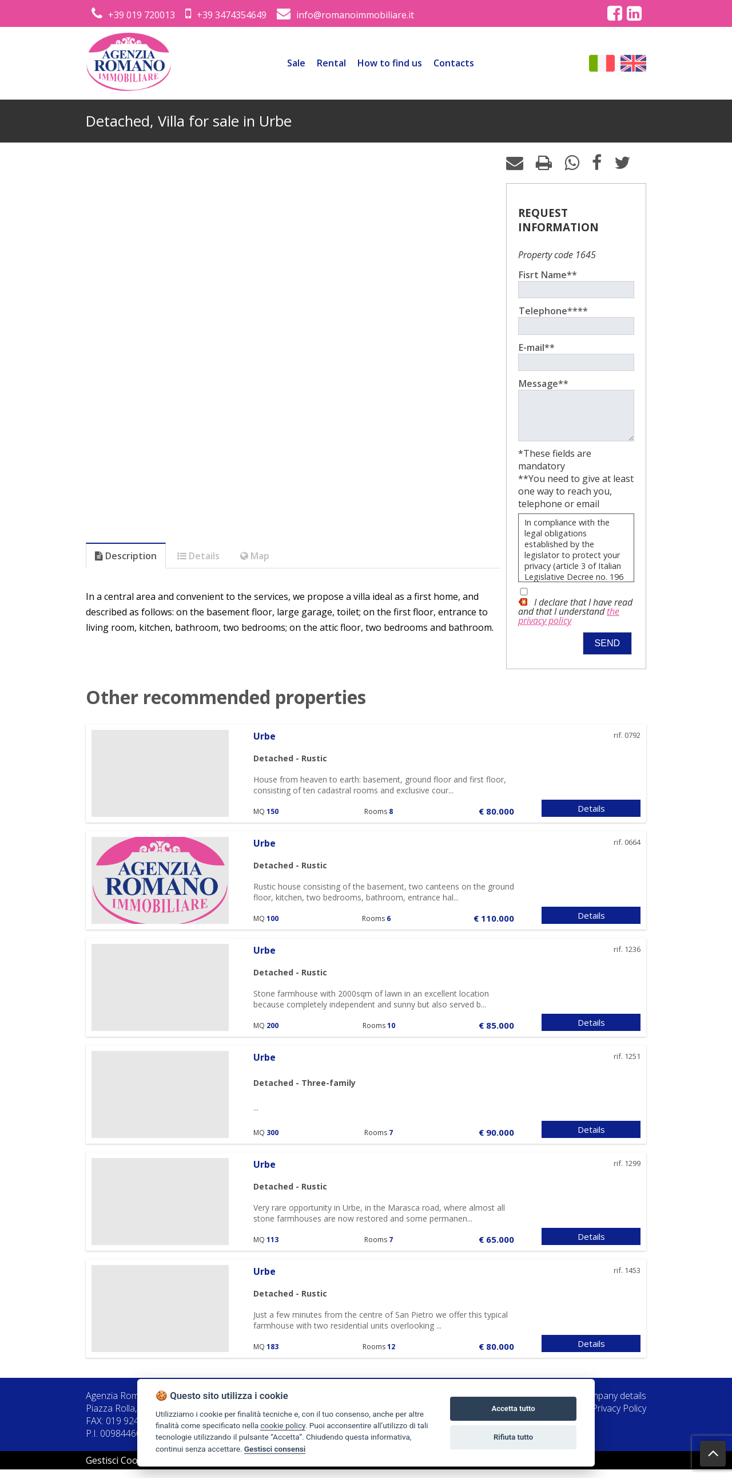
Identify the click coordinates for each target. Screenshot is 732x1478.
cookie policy (282, 1425)
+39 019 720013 (133, 15)
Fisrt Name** (548, 274)
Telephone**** (553, 311)
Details (591, 817)
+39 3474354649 (225, 15)
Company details (612, 1404)
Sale (296, 63)
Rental (331, 63)
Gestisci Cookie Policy (131, 1469)
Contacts (453, 63)
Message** (543, 383)
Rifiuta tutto (513, 1437)
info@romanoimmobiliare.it (345, 15)
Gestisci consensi (274, 1448)
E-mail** (537, 347)
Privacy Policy (619, 1416)
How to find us (389, 63)
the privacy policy (568, 624)
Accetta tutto (513, 1408)
